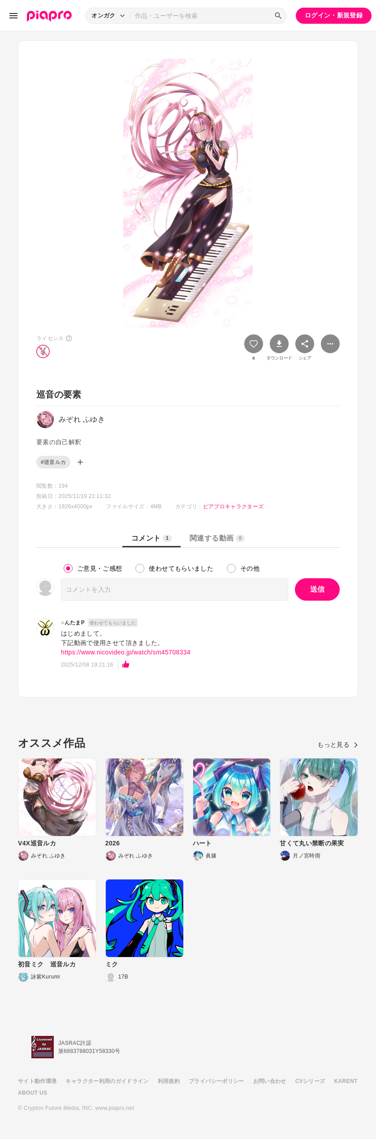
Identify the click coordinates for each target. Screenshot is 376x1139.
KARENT (346, 1081)
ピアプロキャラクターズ (233, 506)
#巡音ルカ (53, 462)
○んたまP (73, 622)
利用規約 (169, 1081)
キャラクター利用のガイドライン (106, 1081)
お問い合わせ (269, 1081)
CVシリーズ (310, 1081)
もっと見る (337, 744)
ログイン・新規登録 (334, 15)
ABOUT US (32, 1093)
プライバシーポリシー (216, 1081)
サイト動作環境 (37, 1081)
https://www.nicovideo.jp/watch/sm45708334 (125, 652)
